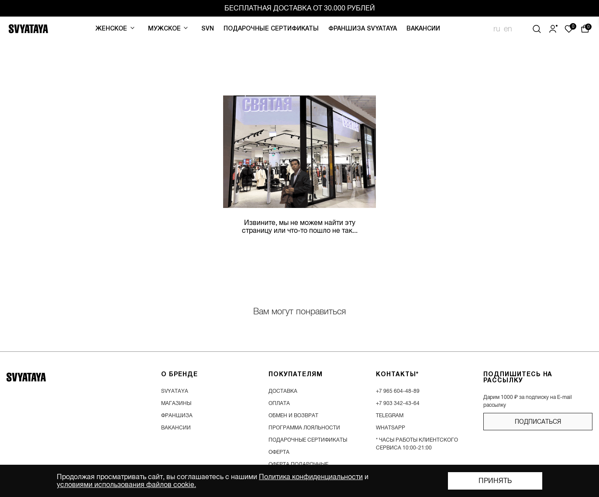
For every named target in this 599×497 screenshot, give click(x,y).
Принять (495, 481)
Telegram (389, 415)
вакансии (176, 428)
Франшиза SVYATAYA (362, 29)
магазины (176, 403)
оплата (279, 403)
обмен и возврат (293, 415)
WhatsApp (390, 428)
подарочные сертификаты (308, 440)
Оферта (279, 452)
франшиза (177, 415)
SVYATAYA (174, 391)
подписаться (538, 421)
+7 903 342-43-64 (398, 403)
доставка (283, 391)
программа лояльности (304, 428)
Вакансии (423, 29)
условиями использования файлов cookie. (126, 485)
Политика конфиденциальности (311, 477)
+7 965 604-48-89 (398, 391)
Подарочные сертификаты (271, 29)
